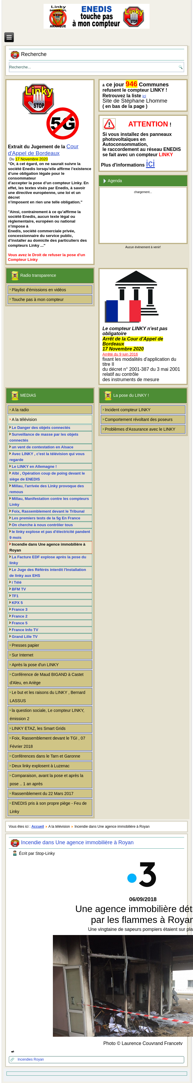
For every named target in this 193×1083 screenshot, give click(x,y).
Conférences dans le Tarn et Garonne (46, 756)
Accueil (37, 826)
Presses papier (25, 645)
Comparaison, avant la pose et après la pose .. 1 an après (46, 779)
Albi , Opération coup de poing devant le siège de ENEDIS (47, 476)
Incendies (26, 1059)
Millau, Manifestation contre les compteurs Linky (49, 501)
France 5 (19, 623)
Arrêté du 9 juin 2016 (120, 354)
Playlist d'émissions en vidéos (39, 289)
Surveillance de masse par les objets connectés (43, 437)
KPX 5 (17, 602)
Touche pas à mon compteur (38, 299)
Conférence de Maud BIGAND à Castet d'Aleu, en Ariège (46, 678)
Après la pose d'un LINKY (35, 664)
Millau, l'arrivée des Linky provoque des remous (46, 489)
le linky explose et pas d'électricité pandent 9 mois (49, 534)
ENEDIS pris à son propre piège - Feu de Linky (48, 807)
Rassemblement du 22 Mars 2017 (42, 793)
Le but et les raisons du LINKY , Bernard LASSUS (47, 696)
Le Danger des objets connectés (41, 427)
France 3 (19, 609)
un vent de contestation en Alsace (42, 447)
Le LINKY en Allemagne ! (34, 466)
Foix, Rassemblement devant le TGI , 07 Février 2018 (47, 742)
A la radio (20, 409)
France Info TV (25, 630)
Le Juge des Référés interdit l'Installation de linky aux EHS (47, 572)
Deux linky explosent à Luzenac (41, 765)
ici (144, 96)
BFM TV (19, 589)
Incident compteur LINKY (128, 409)
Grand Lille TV (25, 636)
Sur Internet (22, 655)
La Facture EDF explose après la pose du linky (47, 560)
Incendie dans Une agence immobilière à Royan (47, 547)
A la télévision (24, 419)
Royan (39, 1059)
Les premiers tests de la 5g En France (46, 518)
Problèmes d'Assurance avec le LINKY (140, 429)
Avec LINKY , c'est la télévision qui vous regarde (47, 457)
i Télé (16, 582)
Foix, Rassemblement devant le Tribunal (48, 511)
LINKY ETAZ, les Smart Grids (39, 728)
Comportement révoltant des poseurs (138, 419)
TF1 (15, 596)
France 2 (19, 616)
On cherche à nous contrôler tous (42, 525)
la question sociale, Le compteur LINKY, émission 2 (47, 714)
